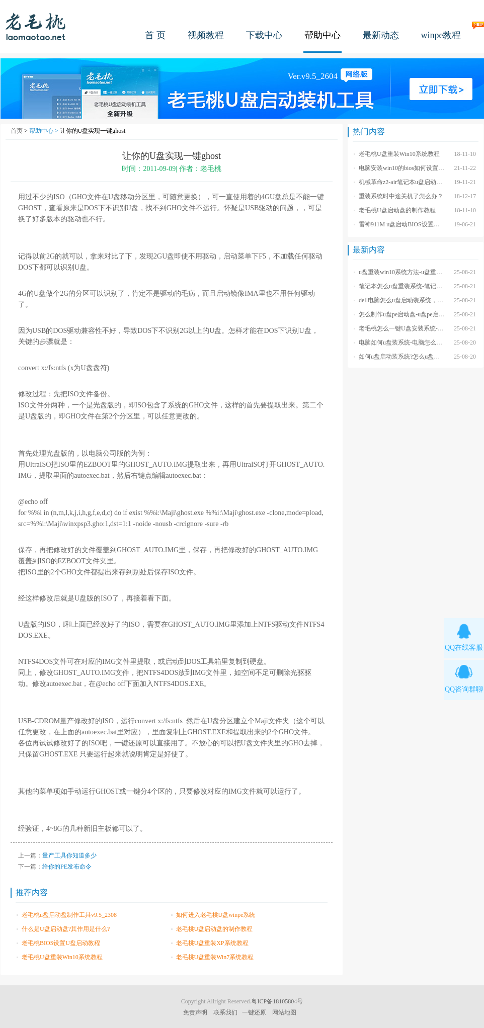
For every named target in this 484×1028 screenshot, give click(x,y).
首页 (17, 130)
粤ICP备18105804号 (277, 1001)
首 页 (155, 35)
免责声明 (195, 1012)
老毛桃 (36, 26)
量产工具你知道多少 (69, 855)
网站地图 (284, 1012)
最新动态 (381, 35)
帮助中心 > (44, 130)
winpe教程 (441, 35)
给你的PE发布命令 (67, 866)
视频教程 (206, 35)
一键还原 (254, 1012)
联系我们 (225, 1012)
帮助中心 (322, 35)
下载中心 (264, 35)
